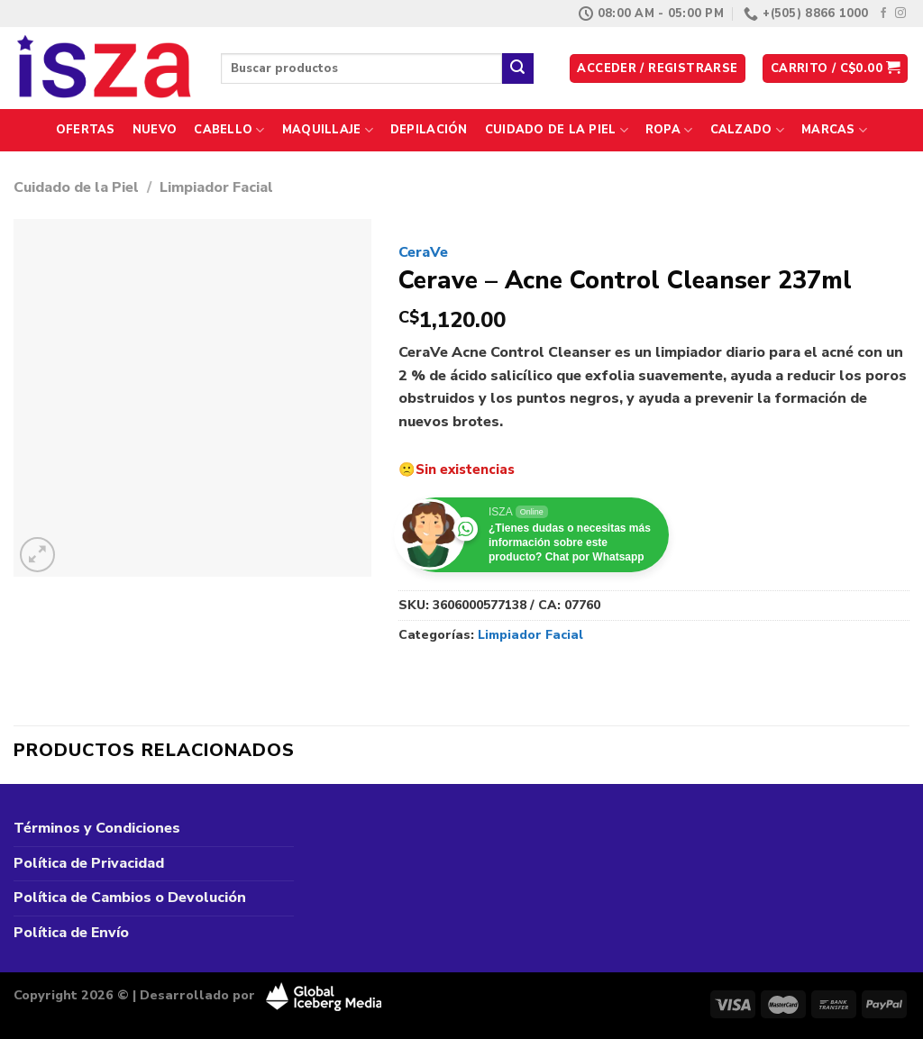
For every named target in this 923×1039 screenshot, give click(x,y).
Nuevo (155, 130)
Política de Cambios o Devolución (130, 897)
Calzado (747, 130)
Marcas (834, 130)
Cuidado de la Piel (556, 130)
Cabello (229, 130)
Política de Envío (71, 933)
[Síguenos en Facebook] (883, 13)
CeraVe (423, 252)
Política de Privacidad (89, 863)
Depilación (429, 130)
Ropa (668, 130)
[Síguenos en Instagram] (900, 13)
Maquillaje (327, 130)
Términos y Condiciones (97, 828)
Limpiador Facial (216, 187)
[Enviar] (517, 68)
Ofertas (85, 130)
